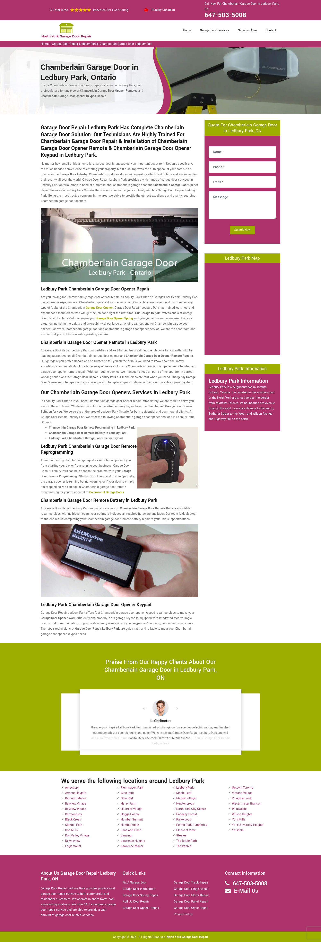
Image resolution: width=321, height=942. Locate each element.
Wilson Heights (242, 814)
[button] (148, 708)
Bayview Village (75, 803)
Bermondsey (73, 814)
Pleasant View (186, 830)
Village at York (241, 798)
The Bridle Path (186, 841)
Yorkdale (238, 830)
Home (187, 30)
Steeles (181, 835)
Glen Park (127, 793)
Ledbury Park (185, 788)
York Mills (238, 819)
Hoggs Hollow (130, 814)
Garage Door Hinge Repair (191, 889)
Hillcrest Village (131, 809)
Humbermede (130, 825)
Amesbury (72, 788)
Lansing (126, 835)
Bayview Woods (75, 809)
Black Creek (73, 819)
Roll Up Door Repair (136, 901)
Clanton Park (73, 825)
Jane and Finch (131, 830)
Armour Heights (75, 793)
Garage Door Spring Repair (140, 895)
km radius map (242, 308)
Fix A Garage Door (135, 882)
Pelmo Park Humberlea (191, 825)
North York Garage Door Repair (187, 937)
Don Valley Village (77, 835)
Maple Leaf (183, 793)
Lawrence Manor (132, 846)
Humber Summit (132, 819)
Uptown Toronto (242, 788)
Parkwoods (183, 819)
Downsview (72, 841)
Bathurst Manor (75, 798)
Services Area (247, 30)
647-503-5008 (225, 15)
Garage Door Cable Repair (191, 908)
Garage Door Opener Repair (141, 908)
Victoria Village (242, 793)
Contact (271, 30)
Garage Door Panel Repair (191, 901)
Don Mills (71, 830)
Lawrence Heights (133, 841)
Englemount (73, 846)
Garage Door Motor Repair (191, 895)
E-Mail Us (246, 891)
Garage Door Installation (139, 889)
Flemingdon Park (132, 788)
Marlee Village (186, 798)
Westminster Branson (246, 803)
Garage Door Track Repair (191, 882)
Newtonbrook (185, 803)
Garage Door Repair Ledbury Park (74, 44)
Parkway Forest (186, 814)
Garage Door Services (214, 30)
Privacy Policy (183, 914)
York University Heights (247, 825)
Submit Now (242, 230)
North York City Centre (191, 809)
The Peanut (183, 846)
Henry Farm (128, 803)
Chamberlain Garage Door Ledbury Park (126, 44)
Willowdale (239, 809)
